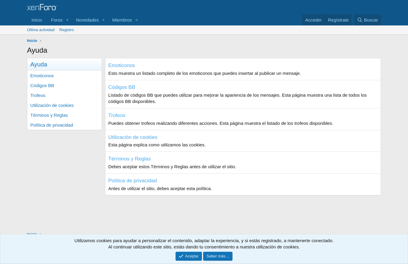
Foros (56, 19)
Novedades (87, 19)
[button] (67, 19)
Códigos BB (42, 85)
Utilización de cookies (52, 105)
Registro (66, 30)
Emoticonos (42, 75)
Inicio (37, 19)
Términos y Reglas (49, 115)
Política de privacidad (51, 125)
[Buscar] (367, 19)
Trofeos (37, 95)
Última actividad (41, 30)
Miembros (122, 19)
